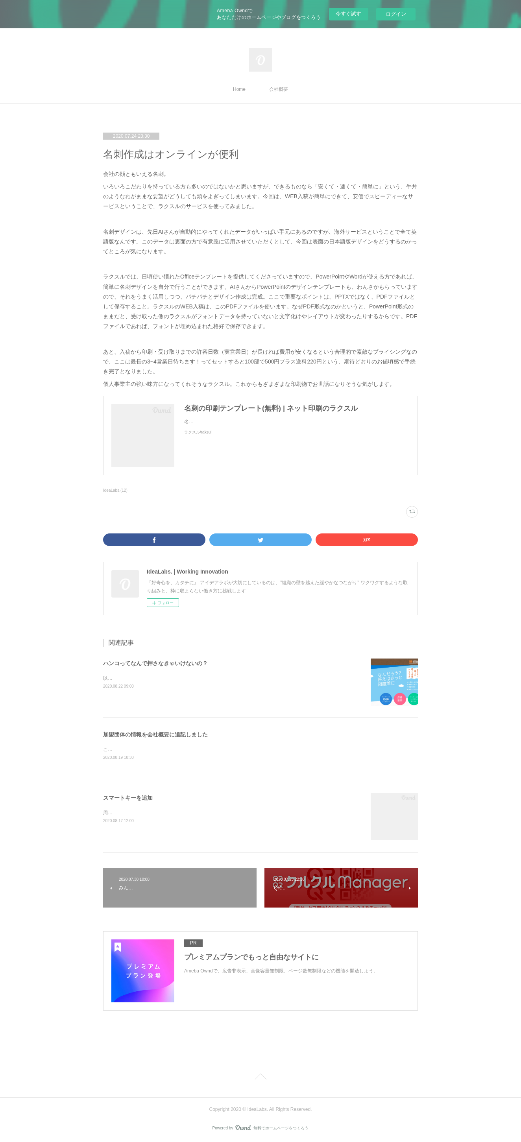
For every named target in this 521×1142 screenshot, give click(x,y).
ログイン (396, 14)
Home (239, 89)
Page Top (260, 1078)
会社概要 (278, 89)
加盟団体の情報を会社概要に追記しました (155, 734)
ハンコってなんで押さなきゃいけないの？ (155, 663)
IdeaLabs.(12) (115, 490)
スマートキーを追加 (128, 798)
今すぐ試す (348, 14)
